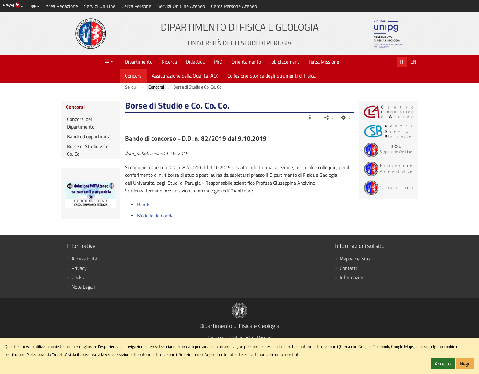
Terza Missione (324, 61)
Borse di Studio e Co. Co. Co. (88, 150)
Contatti (348, 268)
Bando (143, 204)
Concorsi (134, 75)
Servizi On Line (99, 6)
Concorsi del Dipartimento (80, 123)
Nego (465, 363)
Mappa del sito (355, 258)
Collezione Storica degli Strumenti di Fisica (271, 75)
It (402, 61)
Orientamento (246, 61)
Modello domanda (155, 215)
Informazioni (353, 277)
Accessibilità (84, 258)
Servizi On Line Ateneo (181, 6)
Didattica (195, 61)
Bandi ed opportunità (89, 136)
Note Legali (83, 286)
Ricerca (169, 61)
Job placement (284, 61)
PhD (218, 61)
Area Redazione (62, 6)
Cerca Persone (136, 6)
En (413, 61)
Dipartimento (138, 61)
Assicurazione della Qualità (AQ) (185, 75)
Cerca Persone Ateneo (234, 6)
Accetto (443, 363)
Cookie (78, 277)
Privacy (79, 268)
